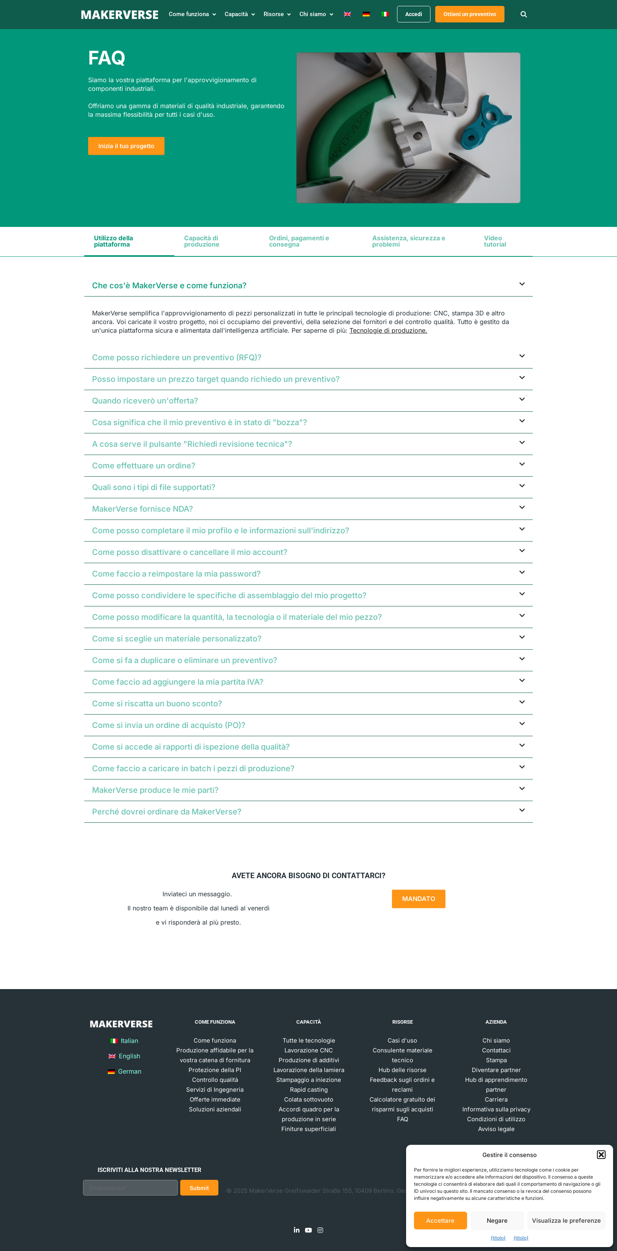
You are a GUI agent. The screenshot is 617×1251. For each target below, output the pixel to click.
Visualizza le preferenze (566, 1220)
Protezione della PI (214, 1070)
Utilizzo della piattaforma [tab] (113, 241)
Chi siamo (496, 1040)
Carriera (496, 1099)
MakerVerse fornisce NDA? (142, 509)
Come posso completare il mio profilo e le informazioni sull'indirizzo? (220, 530)
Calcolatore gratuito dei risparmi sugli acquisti (402, 1104)
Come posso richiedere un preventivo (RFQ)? (177, 357)
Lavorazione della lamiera (308, 1070)
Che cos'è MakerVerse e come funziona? (169, 285)
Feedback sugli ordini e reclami (402, 1084)
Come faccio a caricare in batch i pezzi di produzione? (193, 768)
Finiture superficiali (308, 1129)
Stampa (496, 1060)
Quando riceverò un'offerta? (145, 400)
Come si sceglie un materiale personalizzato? (177, 638)
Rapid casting (309, 1089)
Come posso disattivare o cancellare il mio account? (190, 552)
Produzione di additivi (309, 1060)
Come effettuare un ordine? (144, 465)
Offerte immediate (215, 1099)
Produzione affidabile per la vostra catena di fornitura (214, 1055)
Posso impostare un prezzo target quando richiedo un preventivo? (216, 379)
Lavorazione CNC (308, 1050)
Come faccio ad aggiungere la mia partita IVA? (178, 682)
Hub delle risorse (403, 1070)
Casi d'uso (402, 1040)
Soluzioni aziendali (215, 1109)
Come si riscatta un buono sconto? (157, 703)
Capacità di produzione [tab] (202, 241)
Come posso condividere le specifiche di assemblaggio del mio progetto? (229, 595)
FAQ (402, 1119)
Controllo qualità (215, 1079)
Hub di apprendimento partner (496, 1084)
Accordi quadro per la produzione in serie (309, 1114)
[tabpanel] (308, 553)
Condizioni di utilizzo (496, 1119)
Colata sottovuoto (308, 1099)
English (124, 1056)
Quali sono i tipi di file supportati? (154, 487)
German (124, 1071)
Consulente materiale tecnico (402, 1055)
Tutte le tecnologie (309, 1040)
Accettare (440, 1220)
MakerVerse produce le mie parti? (155, 790)
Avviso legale (496, 1129)
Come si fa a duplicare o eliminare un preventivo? (184, 660)
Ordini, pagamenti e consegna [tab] (299, 241)
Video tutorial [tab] (495, 241)
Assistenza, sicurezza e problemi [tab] (408, 241)
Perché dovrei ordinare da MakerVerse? (167, 811)
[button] (601, 1155)
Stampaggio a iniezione (308, 1079)
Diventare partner (496, 1070)
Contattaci (496, 1050)
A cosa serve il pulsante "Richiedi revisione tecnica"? (192, 444)
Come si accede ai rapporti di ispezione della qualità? (191, 747)
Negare (497, 1220)
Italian (124, 1041)
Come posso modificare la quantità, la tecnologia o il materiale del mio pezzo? (237, 617)
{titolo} (498, 1238)
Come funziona (215, 1040)
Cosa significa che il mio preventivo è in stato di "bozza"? (199, 422)
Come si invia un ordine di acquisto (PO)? (169, 725)
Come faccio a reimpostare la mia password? (176, 574)
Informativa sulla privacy (496, 1109)
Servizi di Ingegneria (215, 1089)
